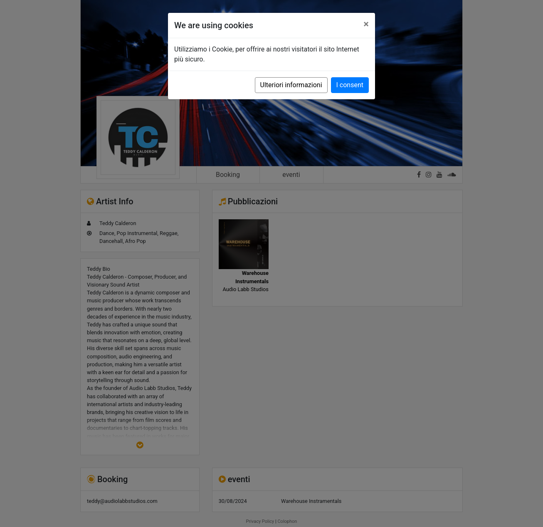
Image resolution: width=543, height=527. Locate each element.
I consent (349, 85)
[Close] (366, 24)
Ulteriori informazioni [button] (291, 85)
